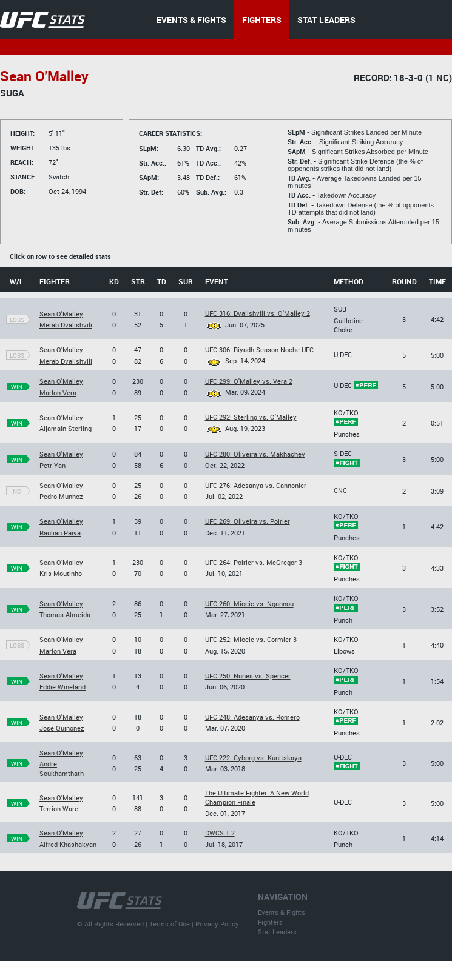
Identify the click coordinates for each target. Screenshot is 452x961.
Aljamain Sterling (65, 428)
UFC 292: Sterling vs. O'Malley (251, 416)
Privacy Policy (217, 923)
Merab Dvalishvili (65, 324)
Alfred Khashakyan (67, 844)
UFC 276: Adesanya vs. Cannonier (255, 485)
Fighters (270, 921)
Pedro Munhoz (61, 496)
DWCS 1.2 (220, 832)
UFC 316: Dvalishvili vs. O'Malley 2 (257, 313)
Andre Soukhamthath (61, 768)
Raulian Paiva (60, 532)
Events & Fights (281, 912)
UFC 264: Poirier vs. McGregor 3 (253, 562)
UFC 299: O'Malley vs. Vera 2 (248, 381)
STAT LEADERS (326, 19)
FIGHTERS (262, 19)
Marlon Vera (57, 392)
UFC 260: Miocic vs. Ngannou (249, 603)
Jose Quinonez (61, 727)
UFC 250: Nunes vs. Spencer (248, 675)
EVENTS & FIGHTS (191, 19)
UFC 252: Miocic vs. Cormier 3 (251, 639)
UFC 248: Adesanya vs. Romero (252, 717)
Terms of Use (169, 923)
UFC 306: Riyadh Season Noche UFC (259, 349)
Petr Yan (52, 465)
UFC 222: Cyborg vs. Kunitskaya (253, 757)
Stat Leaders (277, 931)
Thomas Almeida (64, 614)
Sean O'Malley (61, 313)
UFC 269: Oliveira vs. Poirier (247, 521)
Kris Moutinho (60, 573)
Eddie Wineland (62, 686)
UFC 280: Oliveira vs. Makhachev (255, 453)
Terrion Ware (58, 808)
